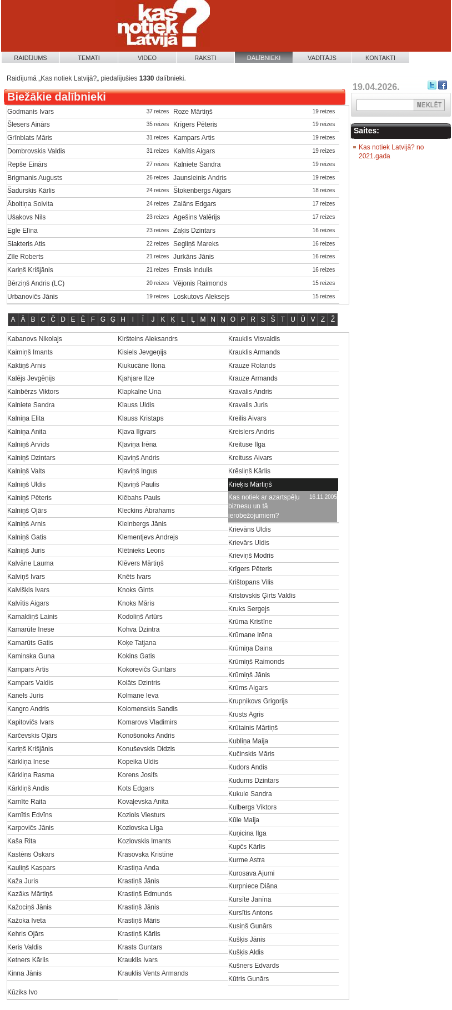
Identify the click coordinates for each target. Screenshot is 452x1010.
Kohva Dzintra (138, 629)
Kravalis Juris (248, 405)
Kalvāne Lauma (30, 563)
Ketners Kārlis (28, 960)
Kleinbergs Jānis (142, 524)
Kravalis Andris (250, 392)
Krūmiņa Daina (250, 648)
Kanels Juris (25, 695)
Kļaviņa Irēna (137, 444)
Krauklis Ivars (138, 960)
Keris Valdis (24, 947)
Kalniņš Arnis (26, 524)
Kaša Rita (21, 841)
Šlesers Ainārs (28, 124)
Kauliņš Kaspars (31, 868)
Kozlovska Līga (140, 828)
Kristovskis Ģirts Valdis (261, 595)
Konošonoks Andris (146, 735)
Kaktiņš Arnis (26, 365)
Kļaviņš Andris (138, 458)
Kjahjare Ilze (136, 378)
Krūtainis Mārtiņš (253, 728)
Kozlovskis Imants (144, 841)
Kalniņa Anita (26, 432)
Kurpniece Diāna (253, 886)
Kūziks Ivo (22, 992)
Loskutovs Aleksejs (201, 297)
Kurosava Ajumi (251, 873)
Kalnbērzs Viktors (33, 392)
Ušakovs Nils (26, 217)
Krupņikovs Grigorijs (258, 701)
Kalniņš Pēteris (29, 498)
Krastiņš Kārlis (139, 934)
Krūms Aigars (248, 688)
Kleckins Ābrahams (146, 510)
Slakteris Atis (26, 244)
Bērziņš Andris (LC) (35, 283)
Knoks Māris (136, 603)
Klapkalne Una (139, 392)
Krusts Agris (246, 714)
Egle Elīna (22, 230)
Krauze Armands (253, 378)
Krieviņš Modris (251, 555)
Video (147, 57)
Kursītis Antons (250, 913)
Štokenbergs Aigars (202, 190)
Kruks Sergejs (249, 609)
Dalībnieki (264, 57)
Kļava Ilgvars (137, 432)
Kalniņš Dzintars (31, 458)
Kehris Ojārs (25, 934)
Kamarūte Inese (30, 629)
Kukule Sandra (250, 794)
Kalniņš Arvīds (28, 444)
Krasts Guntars (140, 947)
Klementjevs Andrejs (148, 537)
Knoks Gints (136, 590)
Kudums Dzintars (253, 780)
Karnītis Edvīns (29, 815)
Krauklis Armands (254, 352)
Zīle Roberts (25, 257)
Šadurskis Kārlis (31, 190)
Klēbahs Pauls (139, 498)
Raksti (205, 57)
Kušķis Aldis (246, 952)
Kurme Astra (246, 860)
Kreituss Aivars (250, 458)
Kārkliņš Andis (28, 788)
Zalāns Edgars (194, 204)
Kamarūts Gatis (30, 643)
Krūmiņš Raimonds (256, 662)
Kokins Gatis (136, 656)
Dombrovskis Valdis (36, 151)
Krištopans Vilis (251, 582)
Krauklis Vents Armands (153, 973)
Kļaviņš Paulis (138, 484)
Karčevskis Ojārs (32, 735)
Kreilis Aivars (247, 418)
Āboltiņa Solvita (30, 204)
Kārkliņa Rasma (30, 775)
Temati (89, 57)
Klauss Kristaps (141, 418)
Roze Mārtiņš (193, 112)
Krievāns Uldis (249, 529)
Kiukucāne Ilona (141, 365)
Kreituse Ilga (246, 444)
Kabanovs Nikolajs (34, 339)
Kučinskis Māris (251, 754)
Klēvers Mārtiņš (141, 563)
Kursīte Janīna (249, 899)
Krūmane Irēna (250, 635)
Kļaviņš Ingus (137, 471)
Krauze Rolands (251, 365)
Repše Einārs (27, 164)
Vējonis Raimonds (200, 283)
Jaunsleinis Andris (200, 178)
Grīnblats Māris (29, 138)
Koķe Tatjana (137, 643)
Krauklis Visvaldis (254, 339)
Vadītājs (322, 57)
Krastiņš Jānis (138, 881)
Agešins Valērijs (196, 217)
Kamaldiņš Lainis (32, 617)
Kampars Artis (194, 138)
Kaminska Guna (30, 656)
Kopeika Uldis (138, 762)
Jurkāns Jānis (193, 257)
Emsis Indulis (193, 270)
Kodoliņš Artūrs (140, 617)
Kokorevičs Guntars (147, 669)
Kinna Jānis (24, 973)
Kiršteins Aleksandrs (148, 339)
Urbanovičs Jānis (32, 297)
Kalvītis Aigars (194, 151)
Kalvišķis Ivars (28, 590)
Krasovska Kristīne (145, 854)
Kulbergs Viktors (252, 807)
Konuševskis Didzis (146, 749)
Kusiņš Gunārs (250, 926)
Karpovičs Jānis (30, 828)
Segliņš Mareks (196, 244)
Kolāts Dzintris (139, 683)
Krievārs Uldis (248, 543)
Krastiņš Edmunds (145, 894)
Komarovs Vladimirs (147, 722)
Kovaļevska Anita (143, 802)
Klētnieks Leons (141, 550)
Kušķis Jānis (246, 939)
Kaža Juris (22, 881)
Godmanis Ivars (30, 112)
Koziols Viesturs (141, 815)
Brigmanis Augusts (34, 178)
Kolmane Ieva (138, 695)
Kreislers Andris (251, 432)
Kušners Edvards (253, 965)
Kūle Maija (243, 820)
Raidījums (30, 57)
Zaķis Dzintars (194, 230)
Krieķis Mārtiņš (250, 484)
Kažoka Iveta (26, 920)
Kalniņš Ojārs (27, 510)
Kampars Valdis (30, 683)
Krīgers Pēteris (195, 124)
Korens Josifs (138, 775)
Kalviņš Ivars (26, 577)
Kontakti (380, 57)
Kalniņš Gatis (27, 537)
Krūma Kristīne (250, 622)
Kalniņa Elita (25, 418)
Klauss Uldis (136, 405)
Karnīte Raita (26, 802)
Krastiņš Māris (139, 920)
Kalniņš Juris (26, 550)
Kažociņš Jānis (29, 907)
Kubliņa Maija (248, 741)
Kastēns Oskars (30, 854)
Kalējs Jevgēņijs (31, 378)
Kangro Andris (28, 709)
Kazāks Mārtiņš (30, 894)
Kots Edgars (136, 788)
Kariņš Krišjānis (30, 270)
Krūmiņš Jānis (249, 675)
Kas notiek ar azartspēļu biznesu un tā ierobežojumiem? (264, 506)
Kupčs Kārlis (246, 847)
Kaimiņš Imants (30, 352)
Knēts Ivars (134, 577)
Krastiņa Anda (138, 868)
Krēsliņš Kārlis (249, 471)
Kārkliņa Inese (28, 762)
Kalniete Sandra (196, 164)
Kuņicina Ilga (247, 833)
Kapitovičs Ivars (30, 722)
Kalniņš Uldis (26, 484)
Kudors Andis (248, 767)
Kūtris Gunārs (248, 979)
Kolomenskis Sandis (148, 709)
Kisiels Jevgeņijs (142, 352)
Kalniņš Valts (26, 471)
